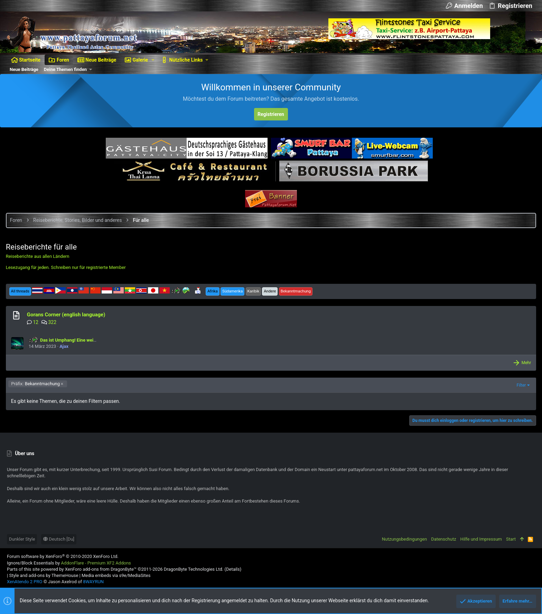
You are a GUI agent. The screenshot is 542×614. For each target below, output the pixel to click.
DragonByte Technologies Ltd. (193, 569)
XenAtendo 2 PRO (24, 581)
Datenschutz (443, 539)
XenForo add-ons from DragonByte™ (101, 569)
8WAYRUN (93, 581)
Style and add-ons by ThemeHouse (43, 575)
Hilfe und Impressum (481, 539)
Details (233, 569)
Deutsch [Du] (58, 539)
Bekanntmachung (36, 383)
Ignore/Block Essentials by (69, 563)
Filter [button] (520, 385)
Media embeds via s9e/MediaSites (116, 575)
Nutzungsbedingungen (404, 539)
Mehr (525, 362)
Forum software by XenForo (63, 556)
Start (511, 539)
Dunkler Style (22, 539)
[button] (153, 60)
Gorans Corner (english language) (67, 314)
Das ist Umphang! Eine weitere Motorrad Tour (81, 340)
